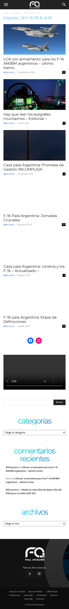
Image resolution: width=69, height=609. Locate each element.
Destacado (42, 595)
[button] (5, 4)
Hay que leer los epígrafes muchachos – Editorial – (26, 116)
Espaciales (28, 595)
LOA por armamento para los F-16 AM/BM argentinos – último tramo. (33, 63)
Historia (53, 595)
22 (64, 224)
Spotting (28, 599)
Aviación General (17, 592)
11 (64, 174)
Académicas (14, 595)
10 (64, 72)
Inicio (6, 13)
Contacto (40, 599)
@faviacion (9, 72)
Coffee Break (51, 592)
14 (64, 326)
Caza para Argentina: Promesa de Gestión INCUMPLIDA (33, 167)
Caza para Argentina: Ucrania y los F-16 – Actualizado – (34, 268)
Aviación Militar (35, 592)
